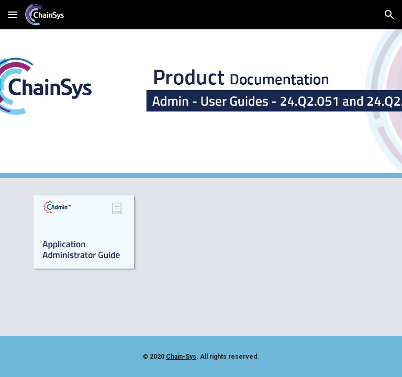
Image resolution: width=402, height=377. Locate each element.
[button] (12, 14)
